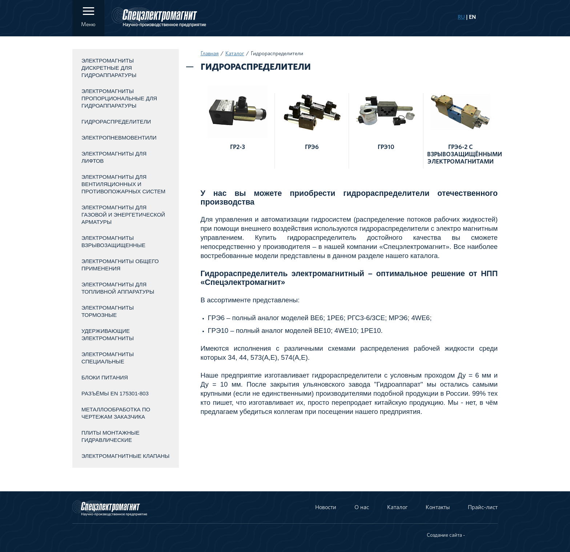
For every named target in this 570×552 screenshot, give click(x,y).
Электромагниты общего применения (120, 264)
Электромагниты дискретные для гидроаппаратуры (108, 67)
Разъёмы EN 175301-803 (115, 393)
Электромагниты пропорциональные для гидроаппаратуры (119, 98)
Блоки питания (104, 377)
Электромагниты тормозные (107, 311)
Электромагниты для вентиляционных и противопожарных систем (123, 184)
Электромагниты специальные (107, 357)
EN (472, 17)
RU (461, 17)
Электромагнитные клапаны (125, 456)
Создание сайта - (446, 535)
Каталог (234, 53)
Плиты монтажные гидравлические (110, 436)
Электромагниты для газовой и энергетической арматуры (123, 214)
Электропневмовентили (119, 137)
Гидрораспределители (116, 121)
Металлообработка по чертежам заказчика (115, 413)
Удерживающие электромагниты (107, 334)
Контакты (438, 507)
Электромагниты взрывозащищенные (113, 241)
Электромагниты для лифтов (113, 157)
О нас (361, 507)
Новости (325, 507)
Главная (210, 53)
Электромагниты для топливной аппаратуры (117, 288)
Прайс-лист (483, 507)
